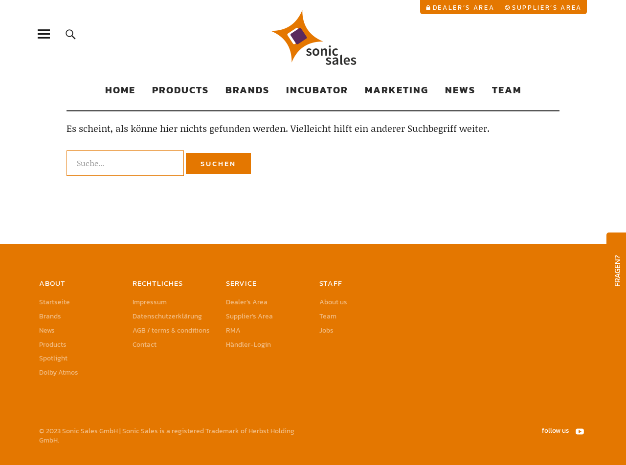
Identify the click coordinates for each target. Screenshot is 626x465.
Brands (247, 90)
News (460, 90)
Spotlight (53, 358)
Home (120, 90)
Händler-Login (248, 344)
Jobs (326, 330)
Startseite (54, 302)
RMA (233, 330)
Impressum (150, 302)
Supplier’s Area (547, 7)
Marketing (396, 90)
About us (333, 302)
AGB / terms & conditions (171, 330)
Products (180, 90)
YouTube (580, 430)
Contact (144, 344)
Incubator (317, 90)
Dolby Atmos (58, 372)
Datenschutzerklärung (167, 316)
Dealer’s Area (464, 7)
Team (506, 90)
